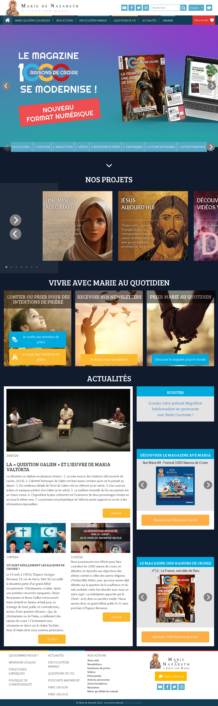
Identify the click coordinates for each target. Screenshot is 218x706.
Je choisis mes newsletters (109, 359)
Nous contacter (171, 676)
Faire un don (201, 20)
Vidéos (91, 672)
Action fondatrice (97, 683)
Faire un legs (58, 694)
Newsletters (94, 664)
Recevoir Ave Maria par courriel (175, 520)
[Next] (212, 86)
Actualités (149, 20)
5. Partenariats (133, 147)
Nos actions (64, 20)
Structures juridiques (18, 671)
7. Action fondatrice (192, 147)
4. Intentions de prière (105, 147)
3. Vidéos (82, 147)
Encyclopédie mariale (93, 20)
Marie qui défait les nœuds (32, 20)
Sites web (93, 660)
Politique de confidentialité (20, 682)
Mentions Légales (22, 662)
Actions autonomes (98, 679)
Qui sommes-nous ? (23, 655)
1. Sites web (42, 147)
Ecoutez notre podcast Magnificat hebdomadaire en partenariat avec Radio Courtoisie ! (175, 409)
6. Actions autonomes (160, 147)
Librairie (168, 20)
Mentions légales (133, 702)
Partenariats (94, 676)
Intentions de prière (98, 668)
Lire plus (116, 513)
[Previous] (6, 86)
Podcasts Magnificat (64, 680)
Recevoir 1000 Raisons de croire (175, 637)
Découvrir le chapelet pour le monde (180, 359)
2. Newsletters (63, 147)
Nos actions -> (22, 147)
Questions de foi (125, 20)
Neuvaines (93, 687)
